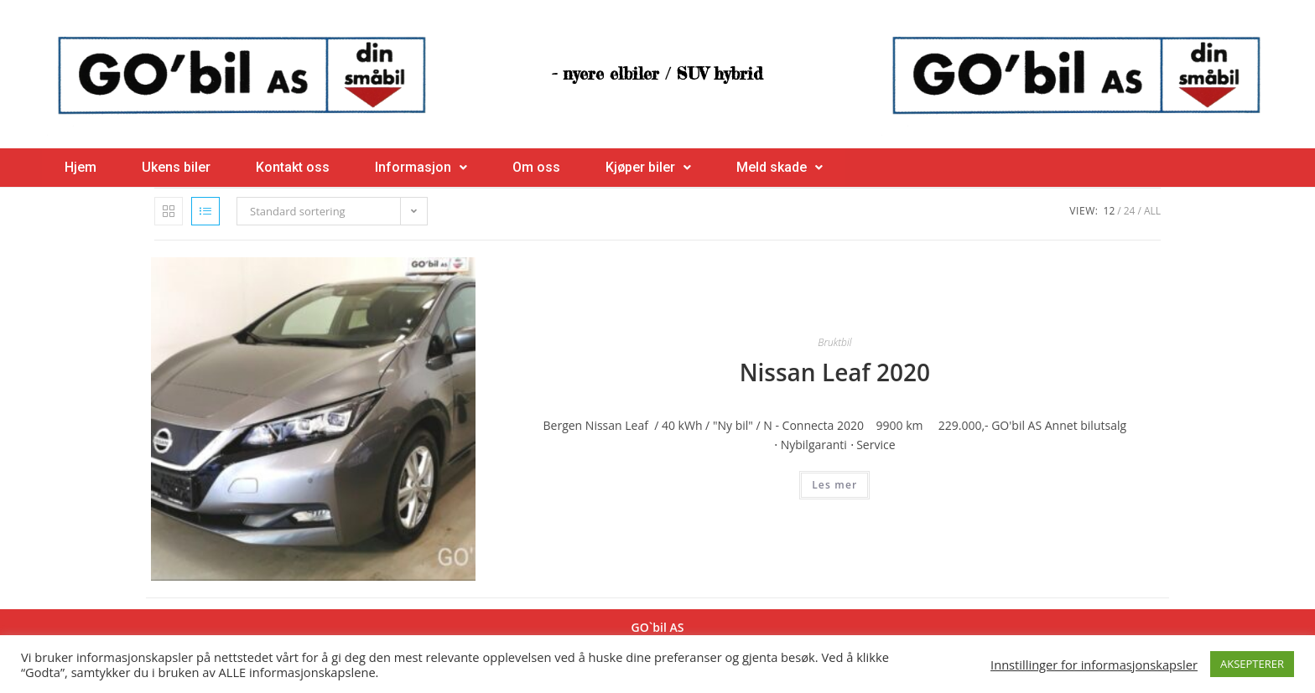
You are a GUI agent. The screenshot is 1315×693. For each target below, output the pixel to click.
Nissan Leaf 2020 (835, 372)
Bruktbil (834, 342)
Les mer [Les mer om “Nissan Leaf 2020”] (834, 485)
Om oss (536, 167)
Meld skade (779, 167)
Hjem (80, 167)
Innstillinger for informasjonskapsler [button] (1094, 664)
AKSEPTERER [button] (1252, 663)
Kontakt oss (293, 167)
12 (1109, 211)
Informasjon (421, 167)
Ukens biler (176, 167)
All (1152, 211)
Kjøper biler (648, 167)
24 (1130, 211)
